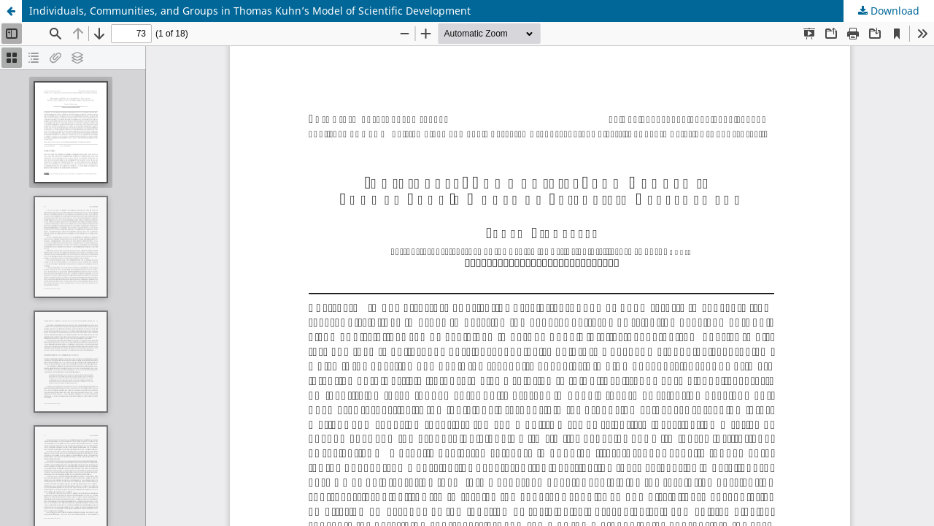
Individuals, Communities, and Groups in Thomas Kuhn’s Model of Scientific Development (250, 11)
